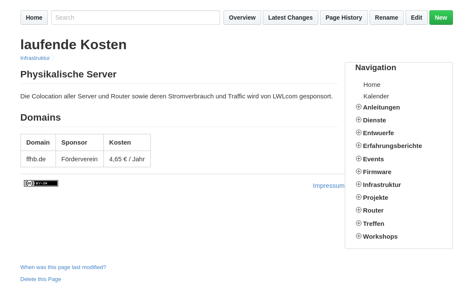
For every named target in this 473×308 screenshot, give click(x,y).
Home (34, 17)
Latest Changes (290, 17)
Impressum (328, 185)
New (441, 17)
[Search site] (135, 17)
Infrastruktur (35, 58)
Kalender (376, 96)
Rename (386, 17)
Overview (242, 17)
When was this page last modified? (63, 267)
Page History (344, 17)
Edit (416, 17)
